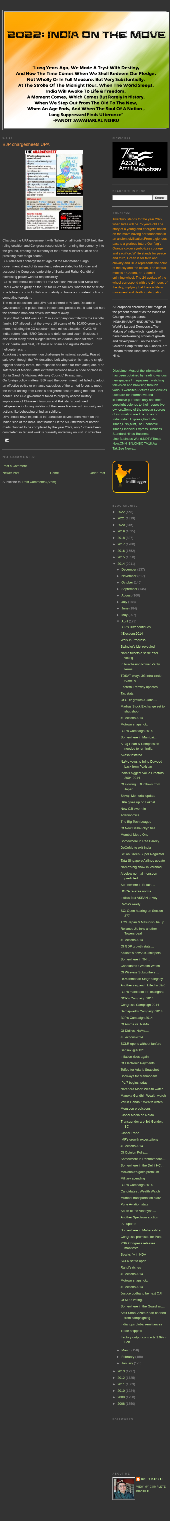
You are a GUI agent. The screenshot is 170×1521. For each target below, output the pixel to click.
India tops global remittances (141, 1324)
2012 (122, 1378)
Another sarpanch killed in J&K (142, 985)
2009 (122, 1397)
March (127, 1350)
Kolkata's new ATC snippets (140, 953)
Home (54, 473)
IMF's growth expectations (139, 1139)
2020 (122, 525)
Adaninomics (129, 815)
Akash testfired (131, 755)
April (125, 621)
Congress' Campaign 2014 (139, 1005)
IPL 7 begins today (133, 1082)
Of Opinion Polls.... (134, 1152)
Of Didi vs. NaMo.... (134, 1031)
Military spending (132, 1178)
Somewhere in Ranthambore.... (143, 1159)
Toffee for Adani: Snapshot (139, 1069)
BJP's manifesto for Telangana (142, 992)
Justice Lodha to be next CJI (141, 1293)
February (129, 1357)
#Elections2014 (131, 633)
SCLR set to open (133, 1261)
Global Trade (129, 1133)
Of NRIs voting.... (132, 1300)
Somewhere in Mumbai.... (138, 737)
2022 (122, 512)
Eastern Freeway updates (139, 687)
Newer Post (10, 473)
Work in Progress (132, 640)
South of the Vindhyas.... (138, 1211)
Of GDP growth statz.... (137, 946)
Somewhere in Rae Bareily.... (141, 841)
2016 (122, 551)
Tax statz (126, 693)
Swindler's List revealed (137, 646)
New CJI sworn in (133, 809)
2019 (122, 531)
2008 (122, 1403)
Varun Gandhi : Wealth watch (141, 1102)
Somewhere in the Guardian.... (142, 1306)
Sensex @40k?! (132, 1050)
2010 (122, 1391)
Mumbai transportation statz (140, 1198)
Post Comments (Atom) (39, 482)
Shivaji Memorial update (137, 796)
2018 (122, 538)
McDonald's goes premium (139, 1172)
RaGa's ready (130, 904)
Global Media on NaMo (137, 1115)
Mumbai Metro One (134, 834)
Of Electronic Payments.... (139, 1063)
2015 (122, 557)
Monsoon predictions (135, 1108)
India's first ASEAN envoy (138, 898)
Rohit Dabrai (152, 1479)
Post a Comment (14, 466)
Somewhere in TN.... (135, 959)
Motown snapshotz (134, 724)
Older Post (97, 473)
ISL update (128, 1224)
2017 (122, 544)
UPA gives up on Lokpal (137, 802)
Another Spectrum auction (139, 1217)
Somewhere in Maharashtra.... (142, 1230)
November (130, 576)
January (128, 1363)
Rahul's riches (130, 1267)
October (128, 582)
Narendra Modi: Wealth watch (141, 1089)
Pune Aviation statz (134, 1204)
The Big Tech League (135, 821)
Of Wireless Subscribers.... (139, 972)
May (125, 615)
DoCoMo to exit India (135, 847)
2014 (122, 564)
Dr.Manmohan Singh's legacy (141, 979)
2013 (122, 1371)
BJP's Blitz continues (135, 627)
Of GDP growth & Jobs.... (138, 700)
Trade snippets (131, 1331)
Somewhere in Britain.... (137, 885)
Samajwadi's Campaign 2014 (141, 1011)
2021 (122, 518)
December (130, 569)
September (130, 589)
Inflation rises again (134, 1056)
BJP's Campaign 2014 (136, 731)
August (127, 595)
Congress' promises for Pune (141, 1237)
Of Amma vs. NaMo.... (136, 1024)
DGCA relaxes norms (135, 891)
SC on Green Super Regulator (142, 854)
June (126, 608)
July (125, 602)
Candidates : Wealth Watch (140, 966)
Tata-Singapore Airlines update (142, 860)
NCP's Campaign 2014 (137, 998)
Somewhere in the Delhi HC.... (142, 1165)
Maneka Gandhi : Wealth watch (143, 1095)
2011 (122, 1384)
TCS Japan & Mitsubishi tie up (142, 922)
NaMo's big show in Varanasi (141, 867)
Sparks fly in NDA (133, 1254)
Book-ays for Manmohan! (138, 1076)
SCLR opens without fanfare (140, 1044)
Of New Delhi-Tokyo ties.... (139, 828)
